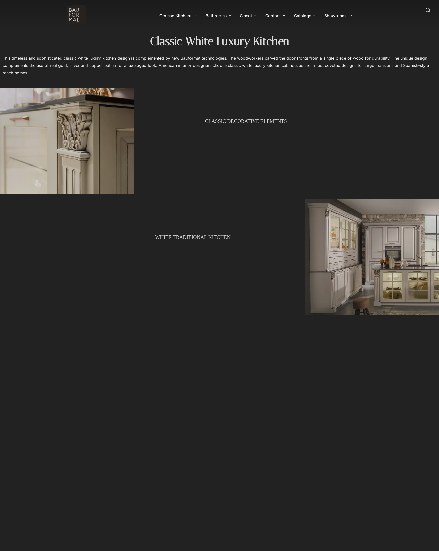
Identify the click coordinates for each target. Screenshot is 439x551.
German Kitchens (178, 15)
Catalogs (305, 15)
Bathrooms (219, 15)
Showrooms (338, 15)
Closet (249, 15)
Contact (275, 15)
